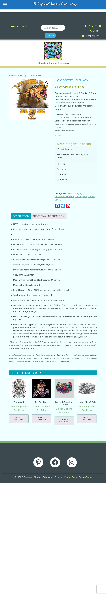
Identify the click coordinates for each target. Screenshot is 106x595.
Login (94, 31)
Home (12, 75)
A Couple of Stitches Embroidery (55, 3)
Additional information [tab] (48, 216)
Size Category (64, 149)
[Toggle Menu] (5, 4)
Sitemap (59, 477)
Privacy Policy (71, 477)
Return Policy (85, 477)
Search (50, 35)
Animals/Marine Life (64, 197)
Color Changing (74, 193)
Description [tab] (21, 216)
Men (85, 197)
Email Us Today (19, 26)
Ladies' (19, 75)
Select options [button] (19, 418)
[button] (46, 82)
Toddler (91, 197)
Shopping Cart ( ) (91, 36)
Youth (58, 200)
